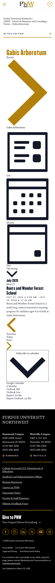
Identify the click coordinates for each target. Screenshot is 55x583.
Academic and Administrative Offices (22, 476)
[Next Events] (9, 344)
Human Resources (12, 482)
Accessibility (7, 547)
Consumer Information (25, 547)
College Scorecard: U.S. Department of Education (22, 470)
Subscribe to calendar (27, 353)
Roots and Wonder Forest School (25, 290)
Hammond (12, 456)
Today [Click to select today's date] (9, 337)
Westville (39, 456)
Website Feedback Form (15, 503)
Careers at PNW (11, 487)
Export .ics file (14, 395)
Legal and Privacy (9, 551)
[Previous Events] (11, 326)
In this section (14, 33)
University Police (11, 493)
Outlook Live (13, 392)
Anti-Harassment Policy (30, 551)
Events (10, 57)
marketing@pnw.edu (11, 563)
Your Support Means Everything (19, 522)
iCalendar (11, 386)
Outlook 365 (13, 389)
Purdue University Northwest (23, 420)
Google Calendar (15, 383)
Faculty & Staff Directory (15, 498)
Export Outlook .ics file (18, 398)
